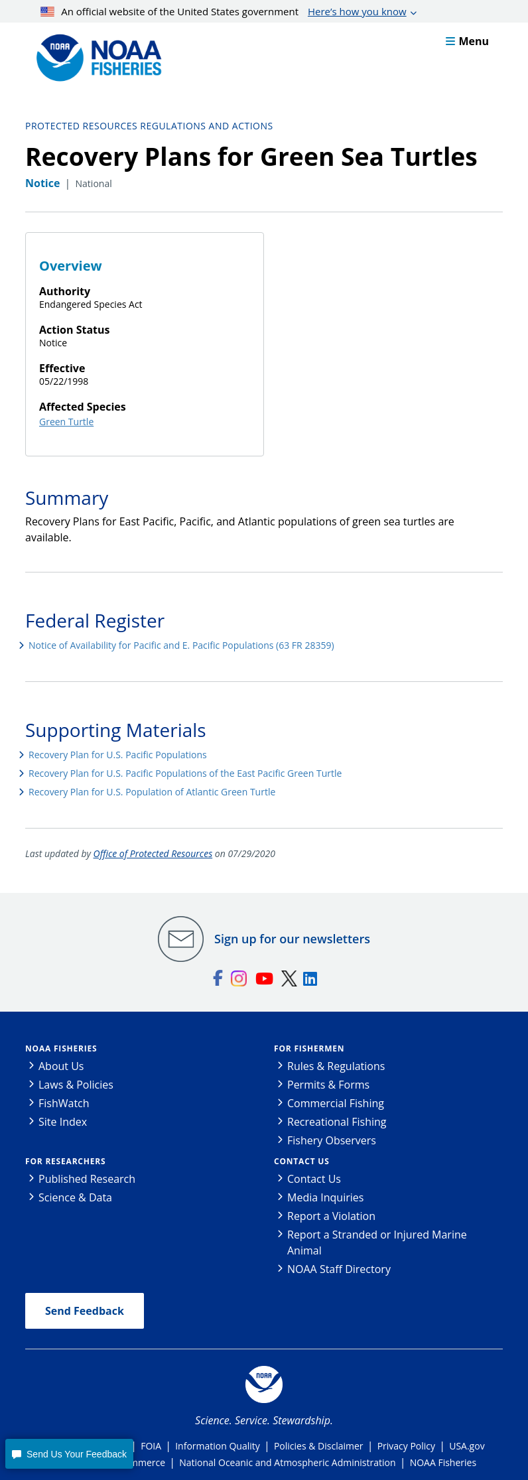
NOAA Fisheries (61, 1048)
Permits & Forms (328, 1084)
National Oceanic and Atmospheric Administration (287, 1462)
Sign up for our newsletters (292, 939)
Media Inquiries (325, 1197)
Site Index (62, 1121)
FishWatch (64, 1103)
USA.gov (466, 1446)
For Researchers (65, 1161)
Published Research (86, 1179)
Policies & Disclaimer (318, 1446)
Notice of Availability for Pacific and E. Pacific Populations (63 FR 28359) (181, 645)
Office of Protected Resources (153, 853)
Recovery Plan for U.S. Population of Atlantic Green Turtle (152, 791)
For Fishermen (309, 1048)
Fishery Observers (331, 1140)
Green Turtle (66, 421)
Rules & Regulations (336, 1066)
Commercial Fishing (335, 1103)
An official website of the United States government (223, 11)
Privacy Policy (406, 1446)
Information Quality (217, 1446)
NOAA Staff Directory (339, 1269)
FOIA (151, 1446)
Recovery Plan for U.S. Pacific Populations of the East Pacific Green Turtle (185, 773)
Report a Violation (331, 1216)
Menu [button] (467, 41)
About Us (61, 1066)
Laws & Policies (75, 1084)
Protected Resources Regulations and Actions (149, 125)
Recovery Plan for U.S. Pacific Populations (118, 754)
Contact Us (302, 1161)
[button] (69, 1454)
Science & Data (75, 1197)
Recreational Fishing (336, 1121)
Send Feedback (84, 1311)
